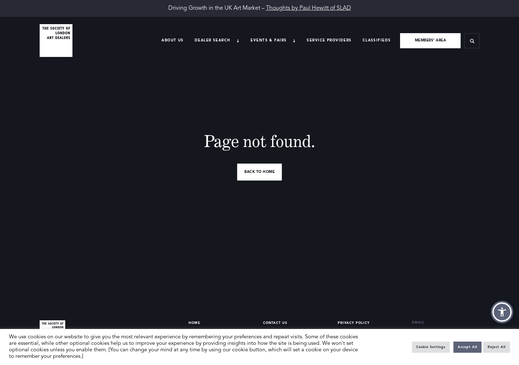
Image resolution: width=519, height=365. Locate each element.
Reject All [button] (497, 347)
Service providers (329, 40)
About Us (172, 40)
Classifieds (377, 40)
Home (194, 323)
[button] (502, 312)
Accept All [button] (467, 347)
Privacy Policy (354, 323)
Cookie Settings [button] (430, 347)
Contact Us (275, 323)
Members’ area (430, 40)
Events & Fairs (268, 40)
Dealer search (213, 40)
